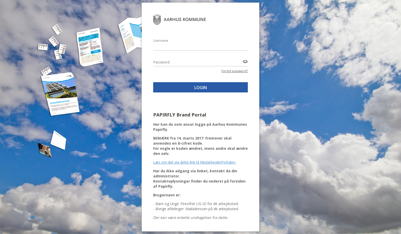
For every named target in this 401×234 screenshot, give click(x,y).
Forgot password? (234, 71)
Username (160, 40)
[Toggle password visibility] (244, 61)
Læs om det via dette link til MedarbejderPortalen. (194, 162)
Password (161, 62)
